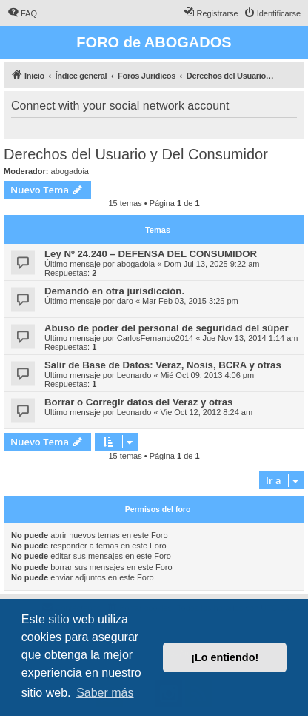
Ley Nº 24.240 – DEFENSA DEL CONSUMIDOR (150, 253)
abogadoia (70, 171)
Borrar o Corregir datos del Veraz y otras (138, 402)
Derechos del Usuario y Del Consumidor (136, 154)
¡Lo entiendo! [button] (224, 657)
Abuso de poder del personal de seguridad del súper (166, 328)
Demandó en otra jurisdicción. (114, 290)
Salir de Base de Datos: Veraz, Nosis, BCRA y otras (162, 365)
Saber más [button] (104, 692)
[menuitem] (22, 13)
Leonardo (134, 375)
